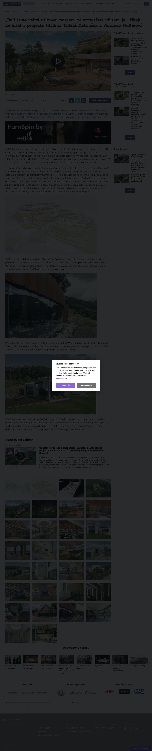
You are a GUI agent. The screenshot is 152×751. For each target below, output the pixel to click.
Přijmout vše (65, 385)
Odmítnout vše (61, 378)
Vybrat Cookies (86, 385)
